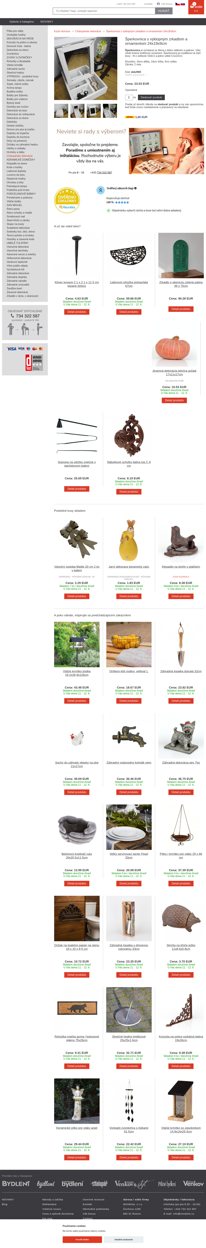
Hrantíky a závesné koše (20, 239)
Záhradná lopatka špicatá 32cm (181, 671)
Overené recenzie (94, 1199)
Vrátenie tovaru (51, 1209)
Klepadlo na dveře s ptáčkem (181, 566)
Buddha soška (15, 91)
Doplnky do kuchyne (18, 137)
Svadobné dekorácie (18, 228)
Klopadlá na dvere (17, 163)
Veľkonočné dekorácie (19, 258)
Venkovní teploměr (17, 262)
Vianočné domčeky (17, 250)
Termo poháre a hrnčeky (20, 235)
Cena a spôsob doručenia (58, 1213)
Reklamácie (49, 1204)
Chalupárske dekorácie (20, 156)
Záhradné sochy (16, 69)
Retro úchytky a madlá (19, 212)
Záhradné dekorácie (18, 273)
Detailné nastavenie (124, 1239)
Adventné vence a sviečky (21, 254)
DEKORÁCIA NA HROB (20, 38)
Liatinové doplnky (16, 171)
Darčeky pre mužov (18, 106)
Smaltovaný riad (16, 216)
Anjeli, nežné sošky (17, 84)
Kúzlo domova (62, 31)
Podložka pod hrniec (18, 190)
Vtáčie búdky (14, 201)
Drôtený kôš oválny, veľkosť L (129, 671)
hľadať (163, 10)
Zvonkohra (13, 53)
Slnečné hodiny (15, 72)
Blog (5, 1204)
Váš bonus (167, 4)
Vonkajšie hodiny (16, 34)
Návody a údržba (52, 1199)
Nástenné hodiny (16, 178)
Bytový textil (13, 103)
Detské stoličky (15, 125)
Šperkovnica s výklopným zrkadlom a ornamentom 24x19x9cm (141, 31)
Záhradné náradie (17, 281)
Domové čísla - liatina (19, 46)
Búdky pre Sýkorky (17, 95)
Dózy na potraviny (17, 140)
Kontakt (148, 4)
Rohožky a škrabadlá (18, 61)
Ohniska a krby (15, 182)
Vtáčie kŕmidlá (15, 65)
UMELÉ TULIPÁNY (18, 243)
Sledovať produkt (151, 97)
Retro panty (13, 209)
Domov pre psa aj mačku (21, 129)
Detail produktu (76, 311)
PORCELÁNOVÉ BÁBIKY (21, 193)
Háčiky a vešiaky (16, 148)
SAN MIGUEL (14, 205)
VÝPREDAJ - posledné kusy (23, 76)
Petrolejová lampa (17, 186)
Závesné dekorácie (17, 292)
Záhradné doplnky (17, 277)
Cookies (88, 1218)
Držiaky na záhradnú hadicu (22, 144)
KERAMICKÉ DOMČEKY (21, 159)
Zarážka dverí (14, 288)
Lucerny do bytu (16, 175)
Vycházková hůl (15, 269)
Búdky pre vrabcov (17, 99)
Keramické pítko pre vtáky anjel (76, 1128)
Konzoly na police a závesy (22, 42)
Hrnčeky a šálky (16, 152)
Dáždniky (12, 122)
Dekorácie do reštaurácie (21, 114)
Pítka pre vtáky (15, 31)
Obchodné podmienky (96, 1209)
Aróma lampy (14, 87)
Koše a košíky (15, 167)
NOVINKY (47, 21)
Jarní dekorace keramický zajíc (129, 566)
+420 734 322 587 (125, 4)
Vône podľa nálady (17, 265)
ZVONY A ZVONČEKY (19, 57)
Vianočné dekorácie (18, 246)
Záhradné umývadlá (18, 284)
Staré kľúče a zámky (18, 220)
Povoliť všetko (82, 1239)
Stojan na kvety (15, 224)
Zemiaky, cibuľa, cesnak (20, 80)
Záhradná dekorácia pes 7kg (181, 762)
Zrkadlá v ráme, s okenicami (22, 296)
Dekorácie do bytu (17, 110)
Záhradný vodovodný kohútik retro (129, 762)
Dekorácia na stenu (18, 50)
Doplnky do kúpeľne (18, 133)
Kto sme (47, 1218)
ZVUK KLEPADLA (181, 577)
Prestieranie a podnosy (20, 197)
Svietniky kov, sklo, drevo (21, 231)
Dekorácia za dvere (18, 118)
